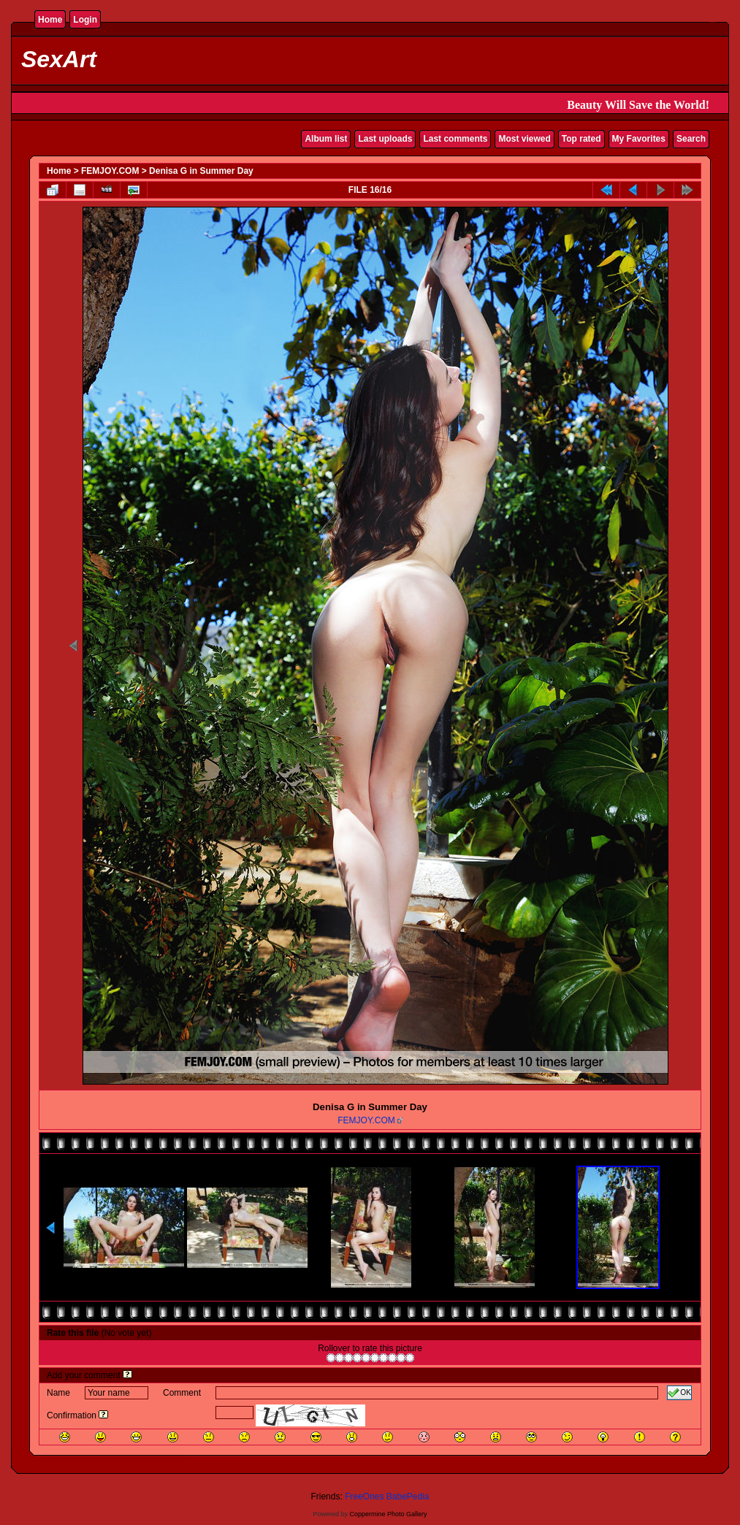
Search (691, 139)
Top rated (581, 139)
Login (85, 20)
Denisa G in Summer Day (201, 171)
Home (50, 20)
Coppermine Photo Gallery (388, 1514)
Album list (326, 139)
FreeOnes (364, 1496)
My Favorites (638, 139)
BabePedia (408, 1496)
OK (679, 1393)
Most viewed (524, 139)
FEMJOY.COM (110, 171)
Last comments (455, 139)
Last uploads (385, 139)
